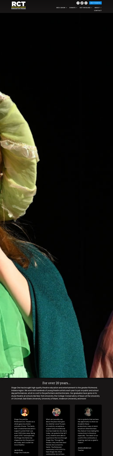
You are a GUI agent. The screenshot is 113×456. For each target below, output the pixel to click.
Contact (98, 10)
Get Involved (85, 7)
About (97, 7)
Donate (72, 7)
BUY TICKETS (95, 3)
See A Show (60, 7)
